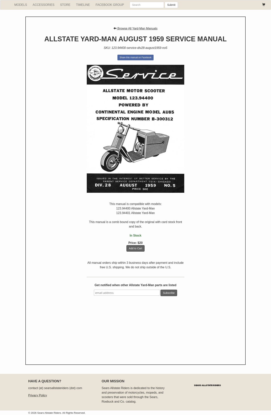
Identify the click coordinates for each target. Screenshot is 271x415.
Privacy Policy (37, 395)
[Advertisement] (135, 328)
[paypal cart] (263, 5)
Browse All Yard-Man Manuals (135, 28)
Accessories (44, 4)
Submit (171, 4)
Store (65, 4)
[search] (147, 5)
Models (20, 4)
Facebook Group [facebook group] (110, 4)
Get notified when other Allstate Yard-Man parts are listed (136, 285)
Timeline (83, 4)
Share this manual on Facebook (135, 57)
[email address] (127, 293)
